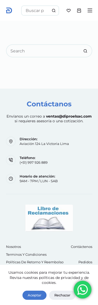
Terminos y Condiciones (26, 254)
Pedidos (85, 262)
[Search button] (54, 10)
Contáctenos (81, 247)
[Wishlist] (69, 11)
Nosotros (13, 247)
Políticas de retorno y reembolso (35, 262)
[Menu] (90, 10)
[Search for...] (35, 10)
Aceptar (34, 295)
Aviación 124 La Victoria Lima (44, 144)
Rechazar (62, 295)
